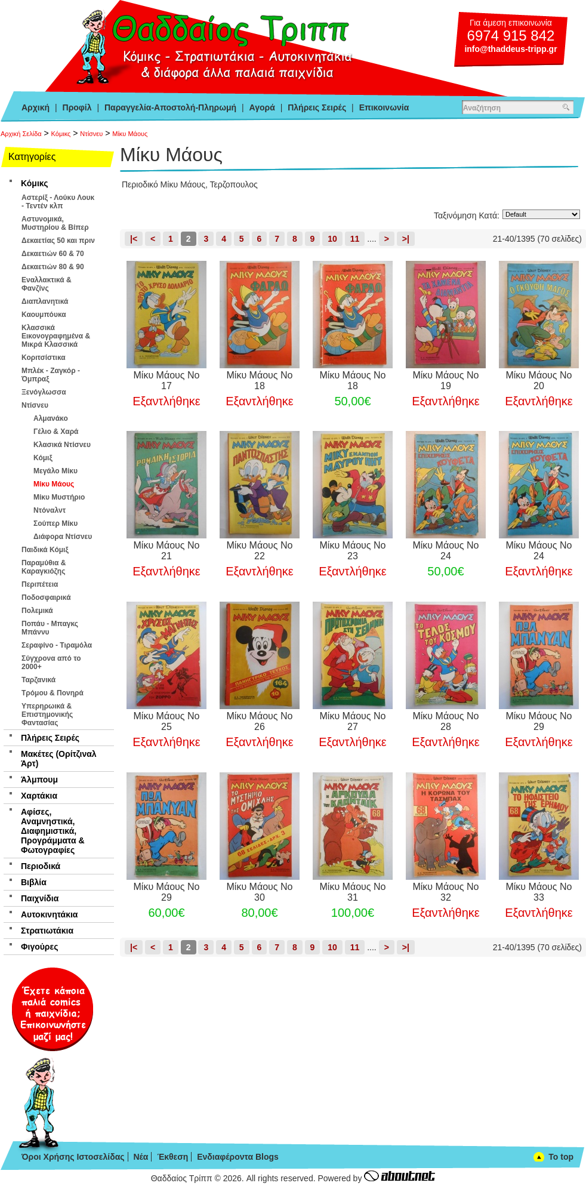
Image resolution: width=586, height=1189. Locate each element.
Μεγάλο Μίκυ (55, 471)
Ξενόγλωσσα (43, 392)
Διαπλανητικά (44, 301)
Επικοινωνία (384, 107)
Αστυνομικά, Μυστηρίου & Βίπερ (55, 223)
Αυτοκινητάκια (49, 914)
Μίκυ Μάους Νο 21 (167, 550)
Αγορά (262, 107)
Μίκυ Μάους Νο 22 (260, 550)
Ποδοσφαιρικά (46, 597)
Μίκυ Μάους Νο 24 (445, 550)
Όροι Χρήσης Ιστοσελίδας (73, 1157)
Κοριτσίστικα (43, 357)
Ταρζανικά (38, 680)
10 (332, 239)
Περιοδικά (40, 866)
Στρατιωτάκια (47, 930)
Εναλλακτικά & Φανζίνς (46, 284)
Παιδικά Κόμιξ (45, 550)
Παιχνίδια (39, 898)
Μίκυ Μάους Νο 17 (167, 380)
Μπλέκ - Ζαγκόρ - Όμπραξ (50, 374)
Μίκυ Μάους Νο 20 (538, 380)
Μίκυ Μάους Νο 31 (353, 892)
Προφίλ (77, 107)
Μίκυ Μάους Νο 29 (538, 721)
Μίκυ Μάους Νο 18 (260, 380)
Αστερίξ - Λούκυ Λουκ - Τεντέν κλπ (57, 201)
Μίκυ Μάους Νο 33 (538, 892)
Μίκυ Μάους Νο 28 (445, 721)
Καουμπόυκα (43, 314)
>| (405, 239)
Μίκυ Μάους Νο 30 (260, 892)
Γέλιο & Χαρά (55, 431)
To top (560, 1157)
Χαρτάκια (39, 795)
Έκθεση (172, 1157)
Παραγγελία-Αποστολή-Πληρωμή (170, 107)
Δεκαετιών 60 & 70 (52, 253)
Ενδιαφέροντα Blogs (238, 1157)
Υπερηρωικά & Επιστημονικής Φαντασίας (47, 714)
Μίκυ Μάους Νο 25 (167, 721)
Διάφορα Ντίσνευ (62, 536)
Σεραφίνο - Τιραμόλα (56, 645)
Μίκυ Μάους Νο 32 (445, 892)
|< (133, 239)
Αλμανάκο (50, 418)
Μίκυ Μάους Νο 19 (445, 380)
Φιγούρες (39, 946)
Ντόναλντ (49, 510)
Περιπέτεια (39, 584)
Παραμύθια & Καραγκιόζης (43, 567)
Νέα (140, 1157)
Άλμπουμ (39, 779)
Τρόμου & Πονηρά (52, 693)
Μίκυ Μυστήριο (59, 497)
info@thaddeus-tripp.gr (510, 49)
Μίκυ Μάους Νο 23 (353, 550)
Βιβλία (34, 882)
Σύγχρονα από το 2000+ (51, 662)
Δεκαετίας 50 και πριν (58, 240)
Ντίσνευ (91, 133)
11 (355, 239)
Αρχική (35, 107)
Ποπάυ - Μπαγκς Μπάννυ (49, 628)
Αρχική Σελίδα (21, 133)
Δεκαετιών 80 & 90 (52, 267)
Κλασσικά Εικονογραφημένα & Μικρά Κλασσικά (55, 336)
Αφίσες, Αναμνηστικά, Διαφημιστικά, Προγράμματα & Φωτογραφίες (53, 831)
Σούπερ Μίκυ (55, 523)
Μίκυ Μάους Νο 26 (260, 721)
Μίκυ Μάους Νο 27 (353, 721)
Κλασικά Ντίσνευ (62, 445)
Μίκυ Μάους (129, 133)
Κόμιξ (43, 458)
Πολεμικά (37, 610)
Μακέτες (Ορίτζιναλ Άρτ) (59, 758)
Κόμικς (61, 133)
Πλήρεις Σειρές (317, 107)
